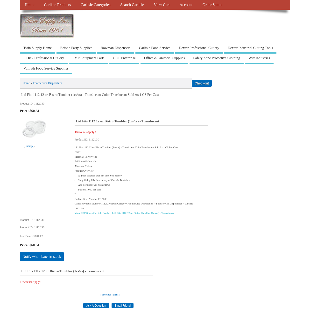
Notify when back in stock (42, 256)
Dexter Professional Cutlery (199, 48)
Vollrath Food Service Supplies (46, 68)
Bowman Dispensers (116, 48)
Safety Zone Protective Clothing (216, 58)
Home (29, 5)
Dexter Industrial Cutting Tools (250, 48)
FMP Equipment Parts (88, 58)
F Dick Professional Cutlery (43, 58)
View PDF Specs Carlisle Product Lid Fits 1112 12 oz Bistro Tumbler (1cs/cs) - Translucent (125, 212)
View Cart (162, 5)
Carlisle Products (57, 5)
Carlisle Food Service (154, 48)
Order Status (212, 5)
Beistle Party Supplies (76, 48)
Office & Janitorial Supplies (164, 58)
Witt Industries (259, 58)
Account (186, 5)
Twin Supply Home (37, 48)
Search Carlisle (132, 5)
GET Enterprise (124, 58)
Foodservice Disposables (47, 83)
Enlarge (29, 146)
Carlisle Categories (96, 5)
